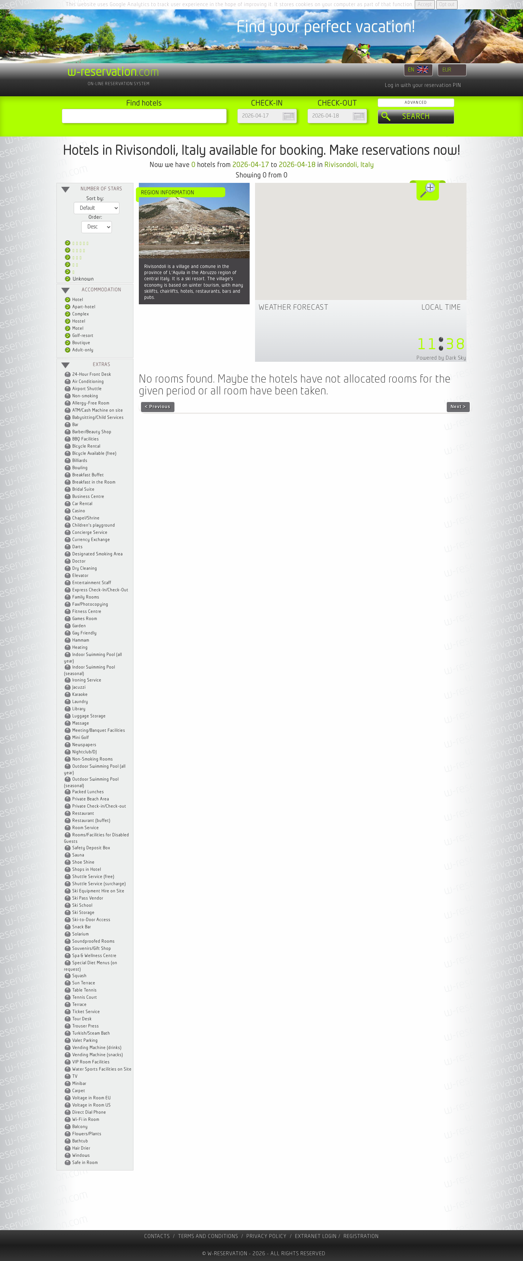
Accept (425, 4)
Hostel (75, 321)
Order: (95, 217)
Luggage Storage (89, 716)
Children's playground (93, 525)
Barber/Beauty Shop (92, 432)
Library (79, 709)
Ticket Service (86, 1012)
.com (113, 72)
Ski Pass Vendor (87, 898)
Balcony (80, 1127)
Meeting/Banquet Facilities (98, 731)
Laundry (80, 702)
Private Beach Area (90, 799)
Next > (458, 406)
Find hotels (144, 103)
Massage (80, 723)
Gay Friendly (84, 633)
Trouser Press (85, 1026)
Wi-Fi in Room (85, 1120)
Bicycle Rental (86, 446)
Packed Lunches (88, 792)
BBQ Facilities (85, 439)
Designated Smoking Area (97, 554)
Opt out (447, 4)
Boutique (77, 343)
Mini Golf (80, 738)
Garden (79, 626)
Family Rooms (85, 597)
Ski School (82, 905)
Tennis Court (84, 997)
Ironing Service (86, 680)
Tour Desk (82, 1019)
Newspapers (84, 745)
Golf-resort (79, 336)
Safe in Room (85, 1163)
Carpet (78, 1091)
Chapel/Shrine (86, 518)
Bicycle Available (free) (94, 454)
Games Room (84, 619)
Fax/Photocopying (90, 604)
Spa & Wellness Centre (94, 956)
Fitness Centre (86, 612)
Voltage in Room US (91, 1105)
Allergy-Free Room (90, 403)
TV (75, 1076)
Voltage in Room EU (91, 1098)
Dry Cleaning (84, 569)
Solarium (80, 934)
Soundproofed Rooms (93, 941)
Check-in (267, 103)
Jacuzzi (79, 687)
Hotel (74, 300)
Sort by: (95, 198)
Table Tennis (84, 990)
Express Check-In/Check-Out (100, 590)
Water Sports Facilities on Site (102, 1069)
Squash (79, 976)
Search (416, 116)
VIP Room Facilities (91, 1062)
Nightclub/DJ (84, 752)
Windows (81, 1156)
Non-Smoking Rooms (92, 759)
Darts (77, 547)
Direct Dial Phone (89, 1112)
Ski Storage (83, 913)
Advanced (416, 103)
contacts (157, 1236)
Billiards (79, 461)
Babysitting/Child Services (98, 418)
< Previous (157, 406)
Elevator (80, 576)
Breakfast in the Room (93, 482)
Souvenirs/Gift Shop (91, 949)
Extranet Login (316, 1236)
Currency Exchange (91, 540)
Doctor (79, 561)
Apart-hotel (80, 307)
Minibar (79, 1084)
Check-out (337, 103)
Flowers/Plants (86, 1134)
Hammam (80, 640)
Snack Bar (81, 927)
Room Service (85, 828)
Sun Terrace (83, 983)
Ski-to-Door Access (91, 920)
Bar (75, 425)
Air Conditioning (88, 382)
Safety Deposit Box (91, 848)
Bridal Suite (83, 489)
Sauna (78, 855)
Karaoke (80, 695)
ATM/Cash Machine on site (97, 410)
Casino (78, 511)
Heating (80, 648)
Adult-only (79, 350)
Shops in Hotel (86, 870)
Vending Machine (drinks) (97, 1048)
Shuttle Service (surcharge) (99, 884)
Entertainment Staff (91, 583)
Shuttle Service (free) (93, 877)
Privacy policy (266, 1236)
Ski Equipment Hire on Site (98, 891)
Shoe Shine (83, 862)
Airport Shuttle (87, 389)
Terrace (79, 1005)
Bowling (80, 468)
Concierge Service (90, 533)
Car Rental (82, 504)
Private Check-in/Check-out (99, 806)
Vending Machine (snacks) (97, 1055)
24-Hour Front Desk (91, 375)
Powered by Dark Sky (441, 358)
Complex (77, 314)
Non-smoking (85, 396)
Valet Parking (85, 1041)
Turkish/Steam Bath (91, 1033)
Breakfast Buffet (88, 475)
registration (361, 1236)
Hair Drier (81, 1148)
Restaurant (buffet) (91, 821)
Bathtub (80, 1141)
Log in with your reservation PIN (423, 85)
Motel (74, 329)
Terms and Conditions (208, 1236)
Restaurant (83, 814)
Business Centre (88, 497)
